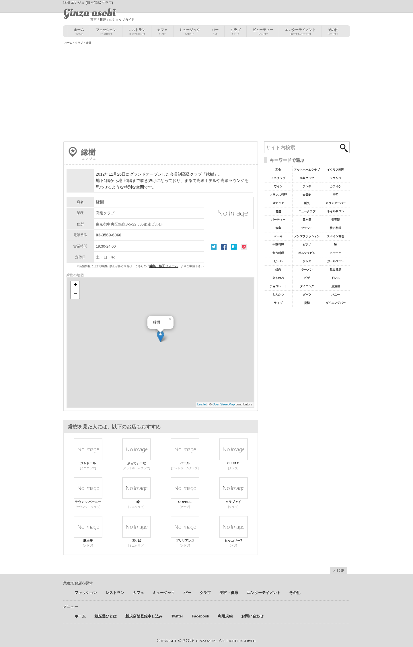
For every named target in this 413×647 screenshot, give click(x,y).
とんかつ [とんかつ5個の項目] (278, 294)
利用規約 (225, 616)
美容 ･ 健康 (228, 592)
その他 (333, 32)
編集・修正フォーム (163, 266)
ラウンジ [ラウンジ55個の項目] (335, 178)
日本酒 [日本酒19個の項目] (307, 219)
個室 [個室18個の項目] (278, 228)
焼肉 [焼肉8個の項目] (278, 269)
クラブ (235, 32)
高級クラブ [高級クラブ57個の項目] (307, 178)
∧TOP (338, 570)
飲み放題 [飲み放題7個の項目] (335, 269)
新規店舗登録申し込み (144, 616)
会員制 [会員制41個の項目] (307, 194)
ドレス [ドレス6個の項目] (335, 277)
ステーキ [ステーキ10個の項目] (335, 252)
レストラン (136, 32)
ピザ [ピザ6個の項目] (307, 277)
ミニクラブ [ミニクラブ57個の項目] (278, 178)
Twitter (214, 247)
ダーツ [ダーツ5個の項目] (307, 294)
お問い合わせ (252, 616)
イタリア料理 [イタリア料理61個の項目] (335, 169)
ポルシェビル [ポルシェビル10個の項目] (306, 252)
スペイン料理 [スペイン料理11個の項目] (335, 236)
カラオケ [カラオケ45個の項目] (335, 186)
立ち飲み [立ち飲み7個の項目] (278, 277)
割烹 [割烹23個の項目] (307, 203)
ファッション (106, 32)
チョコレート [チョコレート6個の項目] (278, 286)
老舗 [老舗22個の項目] (278, 211)
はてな (234, 247)
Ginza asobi (89, 12)
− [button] (75, 294)
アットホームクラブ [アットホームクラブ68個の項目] (307, 169)
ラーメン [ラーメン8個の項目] (307, 269)
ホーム (79, 32)
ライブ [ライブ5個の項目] (278, 302)
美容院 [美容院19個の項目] (335, 219)
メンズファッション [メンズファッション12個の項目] (307, 236)
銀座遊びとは (105, 616)
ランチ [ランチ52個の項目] (307, 186)
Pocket (244, 247)
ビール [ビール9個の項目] (278, 261)
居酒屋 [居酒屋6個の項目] (335, 286)
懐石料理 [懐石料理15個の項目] (335, 228)
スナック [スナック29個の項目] (278, 203)
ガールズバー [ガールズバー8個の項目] (335, 261)
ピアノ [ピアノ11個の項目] (307, 244)
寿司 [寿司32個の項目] (335, 194)
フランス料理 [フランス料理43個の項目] (278, 194)
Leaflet (202, 404)
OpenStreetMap (224, 404)
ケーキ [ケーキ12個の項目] (278, 236)
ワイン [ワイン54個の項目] (278, 186)
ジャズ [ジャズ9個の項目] (307, 261)
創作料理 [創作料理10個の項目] (278, 252)
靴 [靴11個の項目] (335, 244)
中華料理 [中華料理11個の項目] (278, 244)
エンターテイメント (300, 32)
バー (215, 32)
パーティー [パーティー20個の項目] (278, 219)
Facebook (224, 247)
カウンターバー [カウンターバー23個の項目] (336, 203)
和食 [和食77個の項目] (278, 169)
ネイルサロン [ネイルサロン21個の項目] (335, 211)
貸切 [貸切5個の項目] (307, 302)
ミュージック (189, 32)
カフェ (162, 32)
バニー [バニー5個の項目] (335, 294)
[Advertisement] (206, 93)
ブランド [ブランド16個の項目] (307, 228)
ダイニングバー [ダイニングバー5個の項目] (336, 302)
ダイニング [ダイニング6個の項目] (307, 286)
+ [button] (75, 285)
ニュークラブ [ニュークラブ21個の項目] (306, 211)
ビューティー (262, 32)
